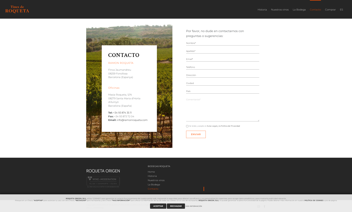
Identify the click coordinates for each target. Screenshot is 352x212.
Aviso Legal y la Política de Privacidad (223, 126)
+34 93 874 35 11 (122, 112)
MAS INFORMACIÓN (193, 206)
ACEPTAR (158, 206)
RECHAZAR (176, 206)
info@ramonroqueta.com (132, 120)
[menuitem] (262, 9)
